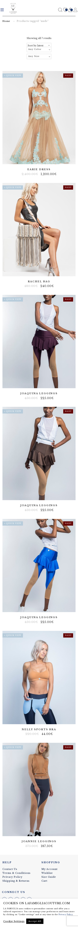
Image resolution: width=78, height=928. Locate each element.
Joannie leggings (39, 841)
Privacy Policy (12, 876)
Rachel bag (39, 281)
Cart (70, 10)
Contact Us (9, 869)
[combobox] (39, 49)
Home (6, 21)
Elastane (41, 271)
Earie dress (39, 169)
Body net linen (36, 719)
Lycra (41, 383)
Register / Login (75, 10)
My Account (49, 869)
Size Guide (48, 876)
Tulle (39, 159)
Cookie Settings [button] (14, 921)
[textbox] (39, 49)
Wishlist (65, 10)
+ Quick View (12, 75)
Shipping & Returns (15, 880)
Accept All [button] (34, 921)
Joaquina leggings (39, 393)
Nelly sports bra (39, 729)
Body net (36, 383)
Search (60, 10)
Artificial (36, 271)
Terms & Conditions (16, 873)
